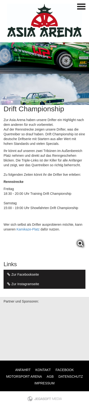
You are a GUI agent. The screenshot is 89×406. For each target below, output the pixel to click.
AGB (50, 376)
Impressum (44, 383)
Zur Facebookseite (22, 274)
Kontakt (43, 370)
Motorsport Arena (24, 376)
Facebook (65, 370)
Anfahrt (23, 370)
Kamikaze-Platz (27, 229)
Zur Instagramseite (22, 284)
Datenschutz (70, 376)
